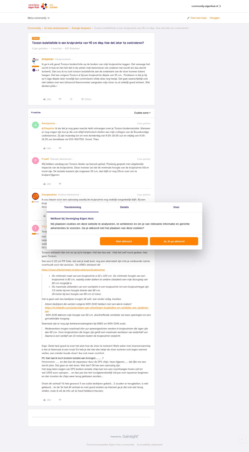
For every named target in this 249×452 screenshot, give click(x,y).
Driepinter (48, 59)
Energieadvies (49, 194)
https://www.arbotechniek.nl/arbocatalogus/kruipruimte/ (73, 269)
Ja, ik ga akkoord (174, 241)
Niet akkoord (124, 241)
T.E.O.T (46, 226)
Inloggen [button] (215, 17)
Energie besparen (81, 28)
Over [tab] (176, 207)
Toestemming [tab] (72, 207)
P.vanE (45, 159)
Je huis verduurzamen (56, 28)
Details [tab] (124, 207)
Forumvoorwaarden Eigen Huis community (110, 444)
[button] (197, 18)
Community (34, 28)
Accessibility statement (149, 444)
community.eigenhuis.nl (206, 6)
